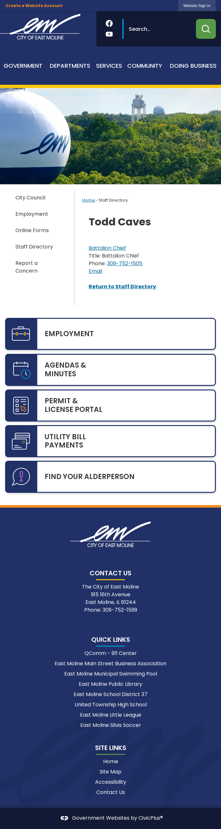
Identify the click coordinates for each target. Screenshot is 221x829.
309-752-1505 (124, 263)
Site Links (110, 747)
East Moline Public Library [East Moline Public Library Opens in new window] (110, 684)
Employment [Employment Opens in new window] (31, 214)
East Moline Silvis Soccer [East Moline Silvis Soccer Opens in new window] (110, 725)
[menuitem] (23, 65)
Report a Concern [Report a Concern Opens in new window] (26, 267)
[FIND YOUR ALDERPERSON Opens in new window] (110, 477)
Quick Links (110, 639)
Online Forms (32, 230)
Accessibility (110, 782)
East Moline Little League (110, 715)
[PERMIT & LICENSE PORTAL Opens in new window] (110, 405)
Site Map (110, 771)
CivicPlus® (150, 818)
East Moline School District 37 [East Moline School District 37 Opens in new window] (110, 694)
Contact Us (110, 792)
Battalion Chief (107, 248)
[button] (206, 29)
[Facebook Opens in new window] (109, 23)
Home (88, 200)
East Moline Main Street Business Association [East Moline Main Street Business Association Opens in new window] (110, 663)
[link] (197, 5)
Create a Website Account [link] (34, 5)
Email (95, 271)
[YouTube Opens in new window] (109, 34)
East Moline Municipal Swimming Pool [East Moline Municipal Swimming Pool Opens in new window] (110, 673)
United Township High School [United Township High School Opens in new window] (111, 704)
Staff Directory (34, 246)
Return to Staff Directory (122, 286)
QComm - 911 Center (110, 653)
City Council (30, 197)
